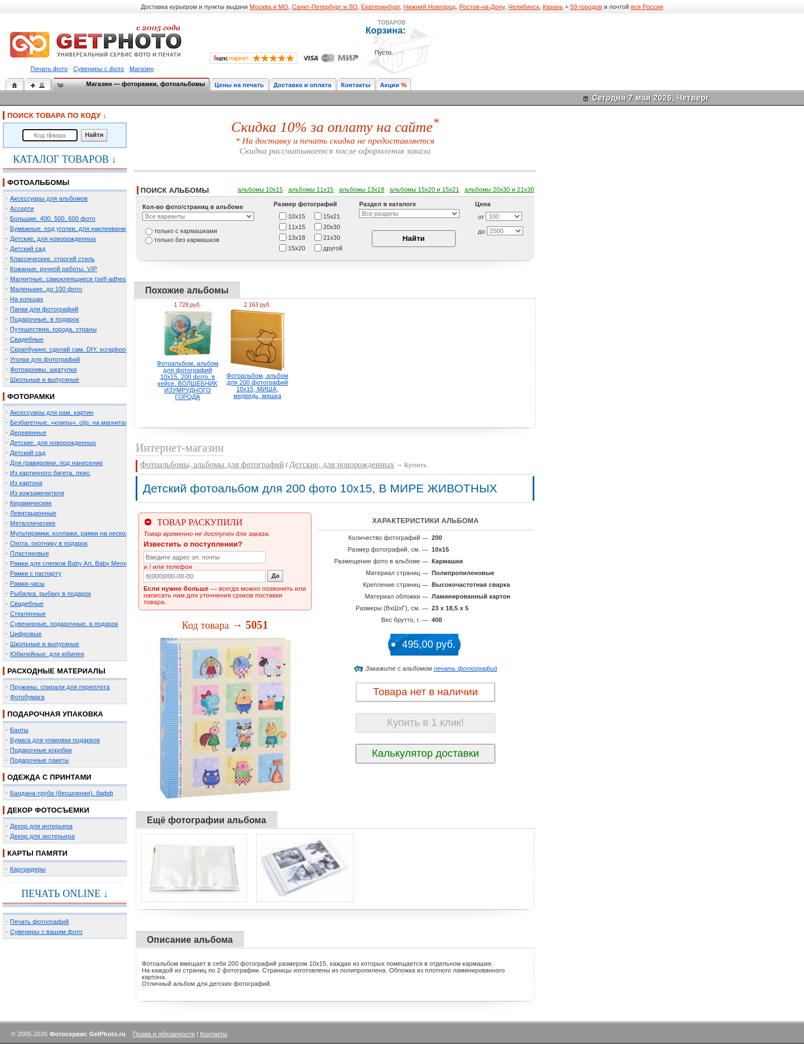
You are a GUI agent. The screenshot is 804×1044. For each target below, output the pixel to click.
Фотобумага (27, 697)
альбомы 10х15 (260, 189)
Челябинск (523, 6)
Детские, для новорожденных (53, 238)
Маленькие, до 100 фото (46, 289)
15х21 (332, 215)
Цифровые (26, 633)
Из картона (26, 483)
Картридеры (28, 869)
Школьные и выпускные (44, 379)
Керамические (31, 503)
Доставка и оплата (303, 85)
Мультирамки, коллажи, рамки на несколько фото (82, 533)
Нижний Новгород (430, 6)
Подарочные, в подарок (44, 319)
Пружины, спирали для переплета (59, 687)
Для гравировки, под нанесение (56, 462)
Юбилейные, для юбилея (47, 654)
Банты (19, 730)
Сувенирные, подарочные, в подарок (64, 623)
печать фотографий (465, 668)
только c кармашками (185, 230)
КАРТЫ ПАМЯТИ (37, 853)
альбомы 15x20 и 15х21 (425, 189)
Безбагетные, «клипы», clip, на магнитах (69, 422)
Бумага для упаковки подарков (55, 740)
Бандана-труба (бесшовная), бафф (61, 793)
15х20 (296, 247)
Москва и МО (269, 6)
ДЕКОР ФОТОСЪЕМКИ (48, 810)
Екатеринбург (380, 6)
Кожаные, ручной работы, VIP (53, 268)
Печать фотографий (39, 921)
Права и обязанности (164, 1034)
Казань (553, 6)
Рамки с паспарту (35, 573)
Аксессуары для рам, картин (51, 412)
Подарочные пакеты (39, 760)
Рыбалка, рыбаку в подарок (50, 593)
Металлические (32, 523)
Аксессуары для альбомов (49, 198)
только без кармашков (186, 239)
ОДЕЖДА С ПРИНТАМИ (49, 777)
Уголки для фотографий (45, 359)
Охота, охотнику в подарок (49, 543)
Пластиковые (29, 553)
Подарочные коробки (40, 750)
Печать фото (49, 68)
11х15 (296, 226)
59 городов (586, 6)
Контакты (356, 85)
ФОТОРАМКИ (31, 396)
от (481, 216)
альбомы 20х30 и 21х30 (499, 189)
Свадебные (27, 339)
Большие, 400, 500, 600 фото (52, 218)
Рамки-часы (27, 583)
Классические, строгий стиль (52, 258)
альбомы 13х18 (361, 189)
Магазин (142, 68)
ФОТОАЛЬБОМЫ (38, 182)
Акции (390, 85)
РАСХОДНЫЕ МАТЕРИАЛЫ (56, 671)
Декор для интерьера (41, 826)
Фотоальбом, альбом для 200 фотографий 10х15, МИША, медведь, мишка (258, 385)
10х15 (296, 215)
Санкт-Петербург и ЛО (324, 6)
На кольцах (27, 299)
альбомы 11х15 (311, 189)
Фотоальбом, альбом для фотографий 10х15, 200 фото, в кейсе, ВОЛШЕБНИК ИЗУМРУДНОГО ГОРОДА (188, 380)
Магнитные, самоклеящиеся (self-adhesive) (73, 279)
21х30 (332, 237)
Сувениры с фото (98, 68)
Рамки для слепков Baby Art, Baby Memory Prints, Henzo (92, 563)
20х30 (332, 226)
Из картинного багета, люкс (50, 472)
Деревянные (28, 432)
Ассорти (22, 208)
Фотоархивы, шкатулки (43, 369)
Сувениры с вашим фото (46, 931)
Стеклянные (28, 613)
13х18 (296, 237)
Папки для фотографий (44, 309)
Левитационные (33, 513)
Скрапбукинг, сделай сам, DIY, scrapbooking (73, 349)
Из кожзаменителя (37, 493)
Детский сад (27, 248)
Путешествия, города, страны (53, 329)
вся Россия (647, 6)
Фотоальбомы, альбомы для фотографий (212, 464)
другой (333, 247)
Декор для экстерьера (42, 836)
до (481, 231)
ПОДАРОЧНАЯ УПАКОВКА (55, 714)
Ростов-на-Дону (482, 6)
